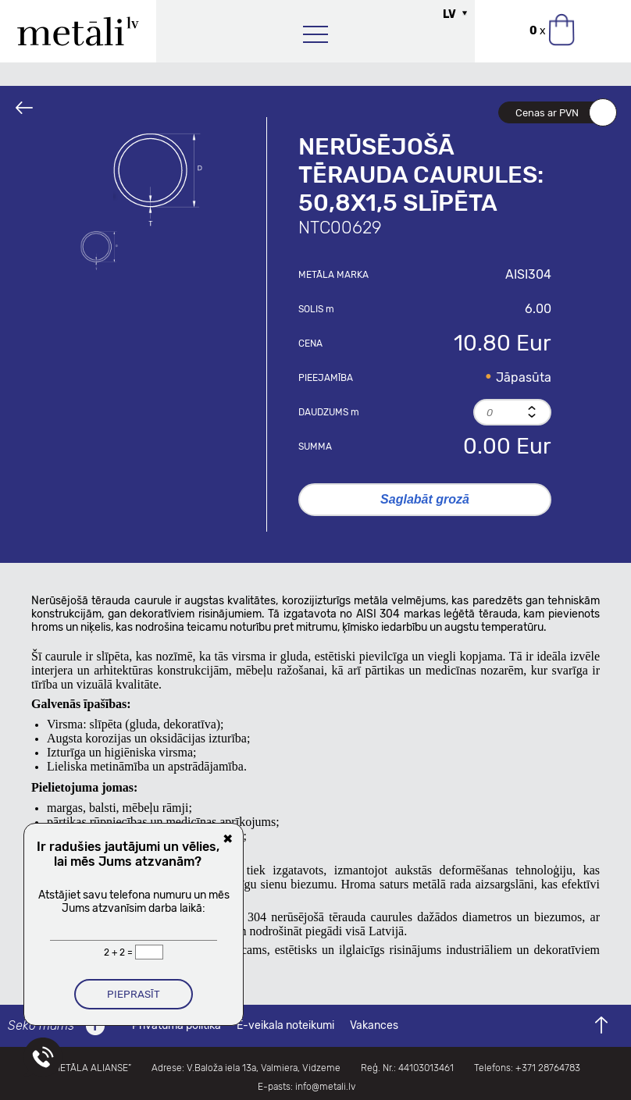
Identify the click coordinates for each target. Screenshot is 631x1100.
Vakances (374, 1025)
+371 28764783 (547, 1068)
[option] (157, 179)
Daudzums (328, 412)
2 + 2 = (119, 952)
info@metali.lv (325, 1086)
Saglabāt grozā (424, 499)
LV (449, 14)
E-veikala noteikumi (285, 1025)
